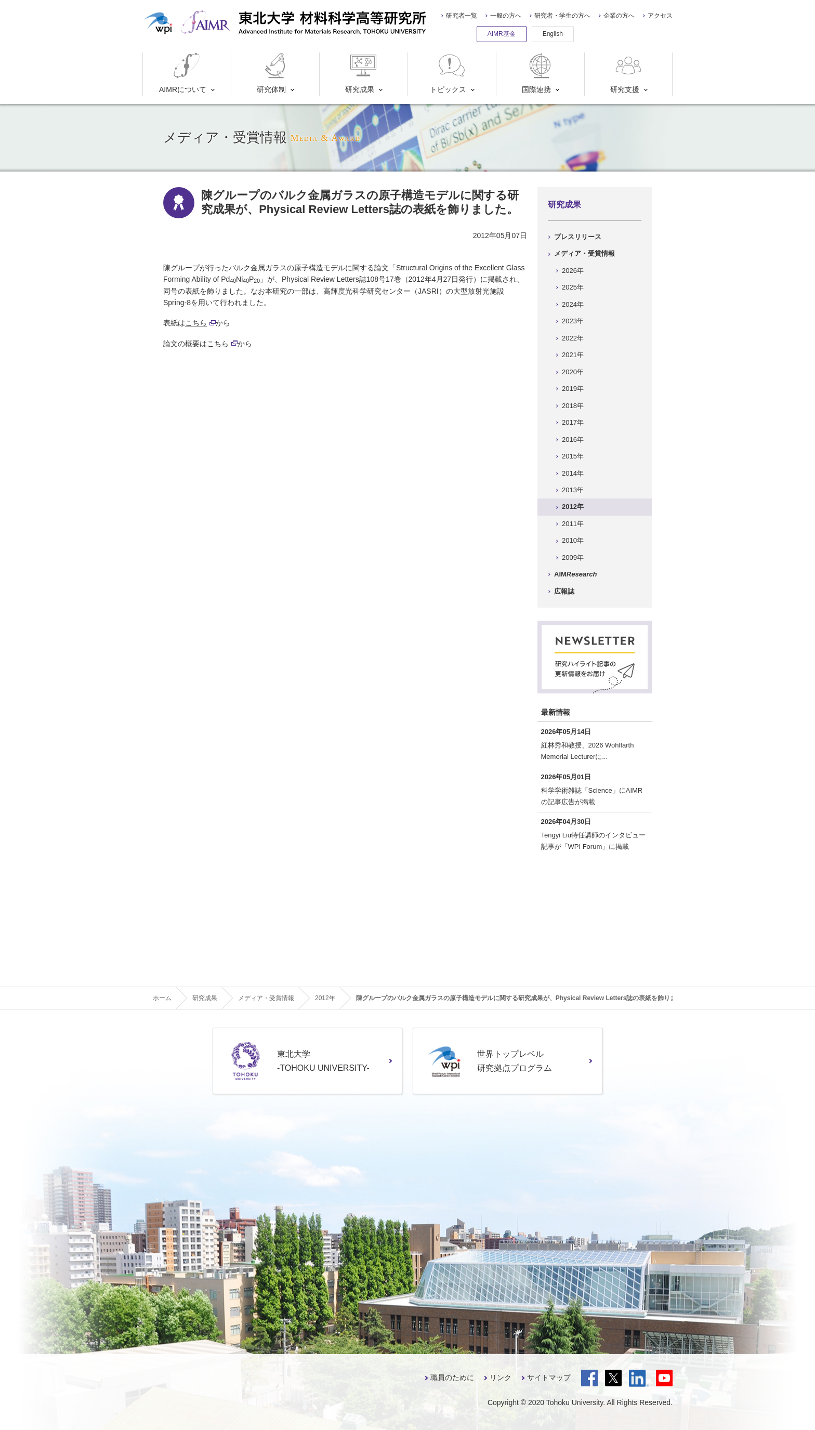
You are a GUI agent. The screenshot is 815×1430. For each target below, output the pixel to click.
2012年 (573, 506)
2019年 (573, 388)
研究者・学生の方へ (562, 15)
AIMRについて (182, 73)
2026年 (573, 270)
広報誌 (564, 591)
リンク (500, 1377)
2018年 (573, 406)
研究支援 (627, 73)
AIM (575, 574)
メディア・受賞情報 (584, 253)
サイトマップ (549, 1377)
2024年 (573, 304)
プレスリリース (577, 237)
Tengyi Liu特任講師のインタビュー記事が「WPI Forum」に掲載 (593, 840)
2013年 (573, 490)
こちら (200, 323)
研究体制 (274, 73)
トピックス (448, 73)
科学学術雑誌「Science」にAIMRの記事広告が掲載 (592, 796)
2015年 (573, 456)
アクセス (660, 15)
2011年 (573, 524)
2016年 (573, 439)
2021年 (573, 355)
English (553, 33)
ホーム (162, 998)
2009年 (573, 557)
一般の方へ (505, 15)
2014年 (573, 473)
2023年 (573, 321)
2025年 (573, 287)
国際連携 (539, 73)
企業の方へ (619, 15)
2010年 (573, 540)
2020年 (573, 372)
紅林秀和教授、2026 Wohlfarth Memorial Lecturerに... (587, 750)
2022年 (573, 338)
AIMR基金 (502, 33)
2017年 (573, 422)
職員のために (452, 1377)
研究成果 (362, 73)
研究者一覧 (461, 15)
